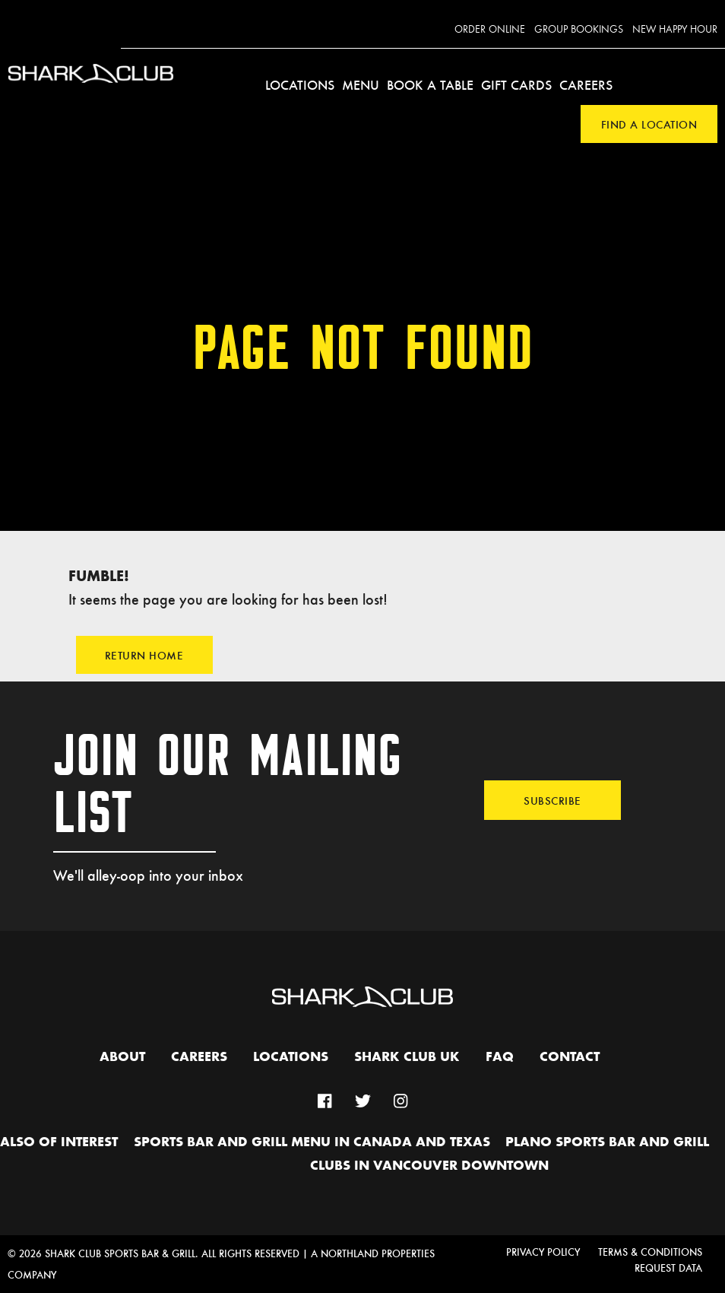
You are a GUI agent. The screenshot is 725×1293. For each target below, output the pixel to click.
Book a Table (430, 84)
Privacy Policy (543, 1251)
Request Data (668, 1267)
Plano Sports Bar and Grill (607, 1142)
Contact (570, 1057)
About (122, 1057)
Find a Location (649, 124)
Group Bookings (578, 29)
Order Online (489, 29)
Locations (299, 84)
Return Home (144, 654)
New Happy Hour (674, 29)
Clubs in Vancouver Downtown (429, 1166)
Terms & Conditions (650, 1251)
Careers (586, 84)
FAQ (500, 1057)
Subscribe (552, 800)
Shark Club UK (407, 1057)
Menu (360, 84)
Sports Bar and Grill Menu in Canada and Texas (312, 1142)
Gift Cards (516, 84)
